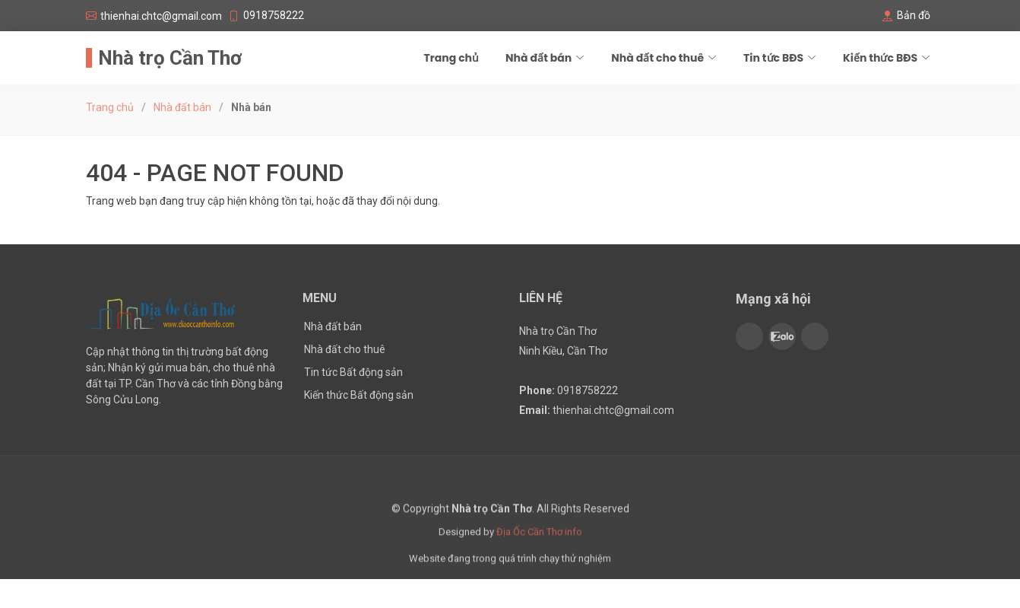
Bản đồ (913, 15)
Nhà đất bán (182, 107)
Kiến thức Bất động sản (358, 395)
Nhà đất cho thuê (344, 349)
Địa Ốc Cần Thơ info (539, 541)
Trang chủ (451, 57)
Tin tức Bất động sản (353, 372)
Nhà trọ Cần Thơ (170, 57)
